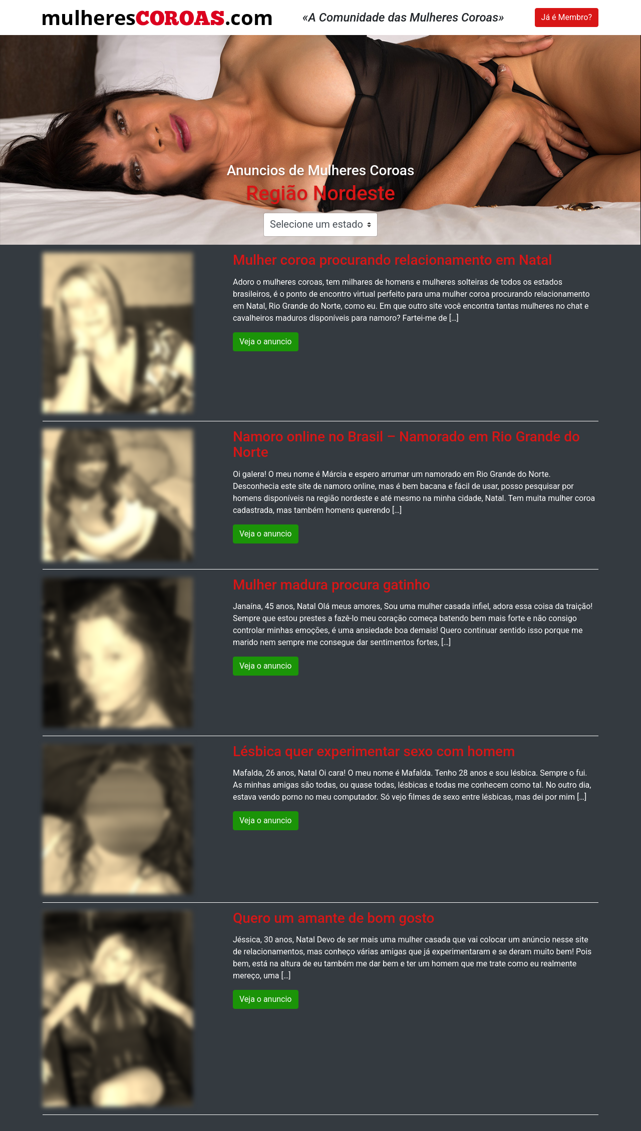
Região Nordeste (320, 193)
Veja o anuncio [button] (265, 341)
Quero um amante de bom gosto (333, 918)
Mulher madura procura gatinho (331, 585)
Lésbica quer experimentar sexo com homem (374, 751)
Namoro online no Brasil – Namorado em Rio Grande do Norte (406, 444)
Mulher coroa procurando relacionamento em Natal (392, 260)
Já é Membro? (566, 17)
